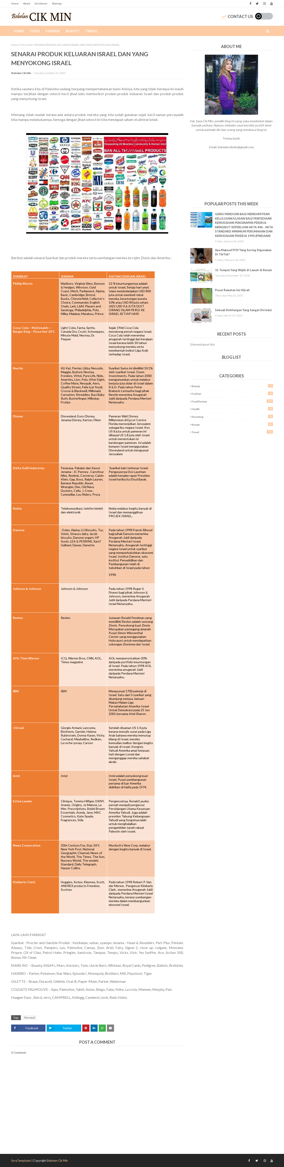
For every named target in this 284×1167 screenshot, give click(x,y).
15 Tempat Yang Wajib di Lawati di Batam (243, 270)
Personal (26, 44)
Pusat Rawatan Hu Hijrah (232, 290)
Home (15, 3)
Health (232, 409)
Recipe (232, 424)
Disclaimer (41, 3)
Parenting (232, 416)
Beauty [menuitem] (72, 31)
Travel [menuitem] (91, 31)
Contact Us (237, 16)
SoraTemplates (21, 1160)
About (26, 3)
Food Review (232, 401)
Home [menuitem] (19, 31)
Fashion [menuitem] (52, 31)
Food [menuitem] (35, 31)
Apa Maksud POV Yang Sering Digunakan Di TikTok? (243, 252)
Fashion (232, 393)
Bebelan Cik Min (21, 73)
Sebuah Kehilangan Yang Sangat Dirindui (243, 310)
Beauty (232, 386)
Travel (232, 432)
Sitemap (56, 3)
